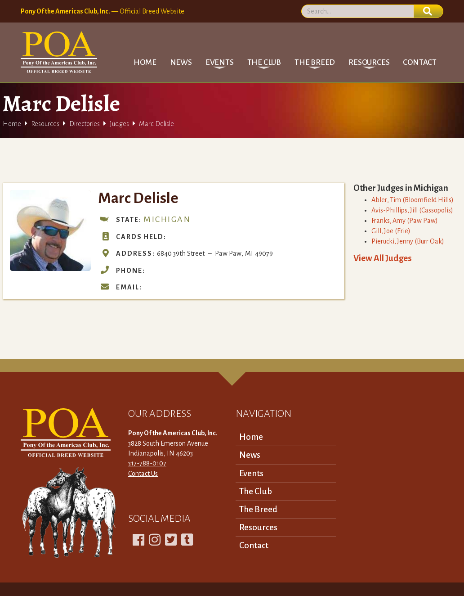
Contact (420, 62)
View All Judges (382, 258)
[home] (59, 52)
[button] (220, 62)
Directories (84, 123)
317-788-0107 (147, 463)
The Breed (258, 509)
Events (251, 473)
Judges (119, 123)
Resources (45, 123)
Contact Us (143, 473)
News (181, 62)
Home (145, 62)
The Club (255, 491)
